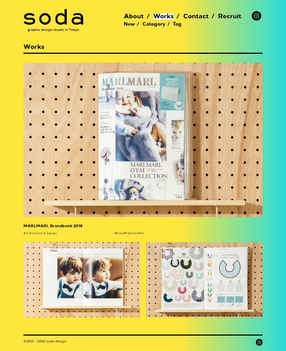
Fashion (131, 233)
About (134, 16)
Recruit (230, 16)
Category (153, 24)
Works (163, 16)
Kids (119, 233)
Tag (177, 24)
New (129, 24)
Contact (196, 16)
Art (142, 233)
